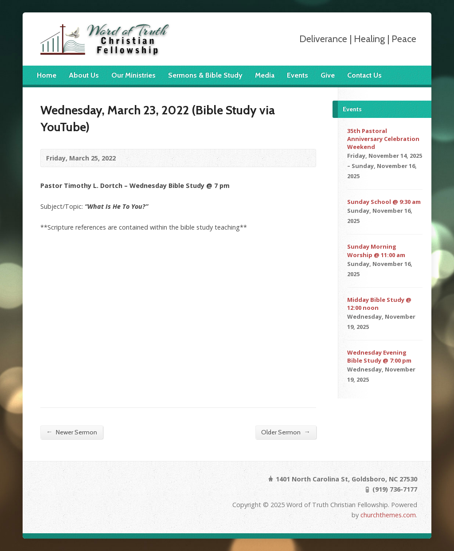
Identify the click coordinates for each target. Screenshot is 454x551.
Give (328, 75)
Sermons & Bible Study (205, 75)
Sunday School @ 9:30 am (384, 202)
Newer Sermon (71, 432)
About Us (84, 75)
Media (264, 75)
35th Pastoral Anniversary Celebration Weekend (383, 139)
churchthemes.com (388, 515)
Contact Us (364, 75)
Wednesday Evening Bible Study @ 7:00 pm (379, 356)
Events (297, 75)
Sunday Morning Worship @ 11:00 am (376, 250)
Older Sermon (285, 432)
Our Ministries (133, 75)
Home (46, 75)
